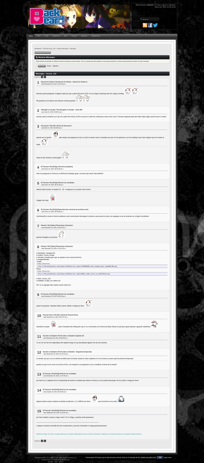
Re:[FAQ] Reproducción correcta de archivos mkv (69, 209)
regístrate (172, 5)
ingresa (164, 5)
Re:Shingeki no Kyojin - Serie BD (69, 110)
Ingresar (84, 36)
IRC (65, 36)
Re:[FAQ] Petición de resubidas (62, 183)
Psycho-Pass (48, 315)
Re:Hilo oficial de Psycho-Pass (66, 315)
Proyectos (56, 36)
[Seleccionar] (46, 263)
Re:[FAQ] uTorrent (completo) (61, 167)
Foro (38, 36)
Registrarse (96, 36)
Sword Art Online (47, 82)
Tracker (74, 36)
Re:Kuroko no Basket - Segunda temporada (75, 352)
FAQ (46, 36)
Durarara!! (45, 126)
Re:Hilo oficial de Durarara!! (61, 126)
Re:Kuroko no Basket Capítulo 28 (71, 336)
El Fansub (45, 167)
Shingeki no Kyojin (48, 110)
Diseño (43, 225)
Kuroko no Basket (50, 336)
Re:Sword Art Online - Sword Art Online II (71, 82)
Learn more (167, 457)
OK (160, 457)
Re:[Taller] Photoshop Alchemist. (60, 225)
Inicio (31, 36)
